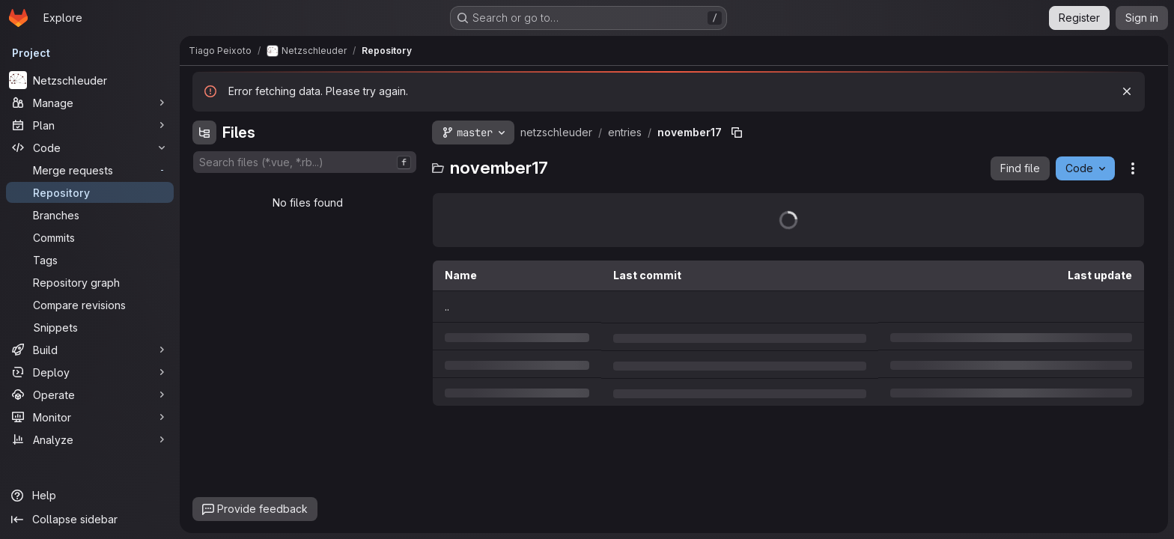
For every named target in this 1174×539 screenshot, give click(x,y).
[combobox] (304, 162)
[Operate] (90, 394)
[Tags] (90, 259)
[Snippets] (90, 327)
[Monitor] (90, 416)
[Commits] (90, 237)
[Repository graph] (90, 282)
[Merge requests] (90, 169)
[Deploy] (90, 372)
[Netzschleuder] (90, 80)
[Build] (90, 349)
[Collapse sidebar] (90, 519)
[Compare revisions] (90, 304)
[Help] (90, 495)
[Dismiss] (1127, 91)
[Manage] (90, 102)
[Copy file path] (737, 132)
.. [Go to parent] (447, 306)
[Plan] (90, 125)
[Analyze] (90, 439)
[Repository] (90, 192)
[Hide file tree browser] (204, 132)
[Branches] (90, 214)
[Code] (90, 147)
